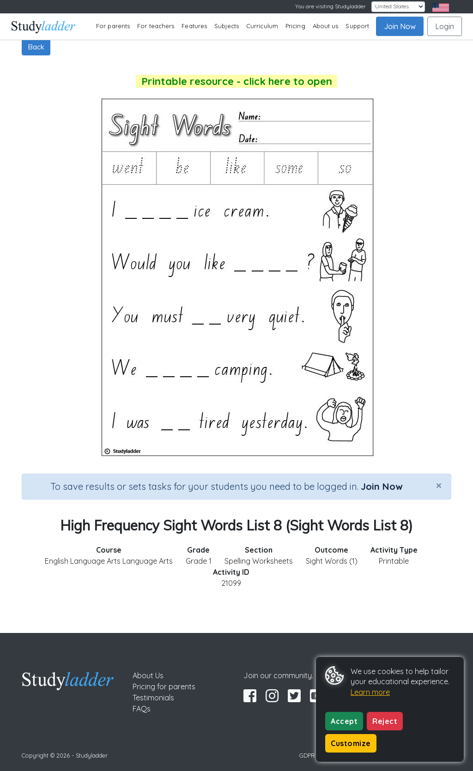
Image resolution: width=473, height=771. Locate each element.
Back (36, 46)
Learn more (370, 692)
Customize (351, 743)
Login (444, 26)
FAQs (142, 708)
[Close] (439, 485)
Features (194, 26)
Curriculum (262, 26)
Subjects (226, 26)
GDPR (307, 755)
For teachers (155, 26)
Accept (344, 721)
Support (357, 26)
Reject (384, 721)
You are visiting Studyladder (330, 6)
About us (326, 26)
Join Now (400, 26)
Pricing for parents (164, 686)
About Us (148, 675)
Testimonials (153, 697)
